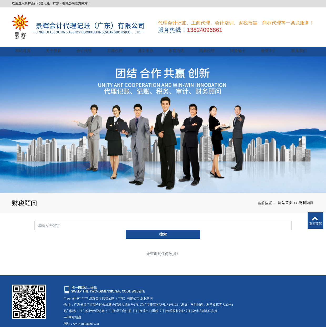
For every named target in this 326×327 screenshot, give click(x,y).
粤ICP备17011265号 (77, 314)
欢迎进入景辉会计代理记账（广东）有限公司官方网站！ (51, 3)
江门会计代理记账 (92, 295)
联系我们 (299, 44)
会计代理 (87, 44)
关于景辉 (57, 44)
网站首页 (27, 44)
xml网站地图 (72, 302)
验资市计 (269, 44)
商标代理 (208, 44)
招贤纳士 (238, 44)
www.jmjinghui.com (86, 308)
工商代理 (117, 44)
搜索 (291, 219)
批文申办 (148, 44)
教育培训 (178, 44)
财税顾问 (306, 196)
